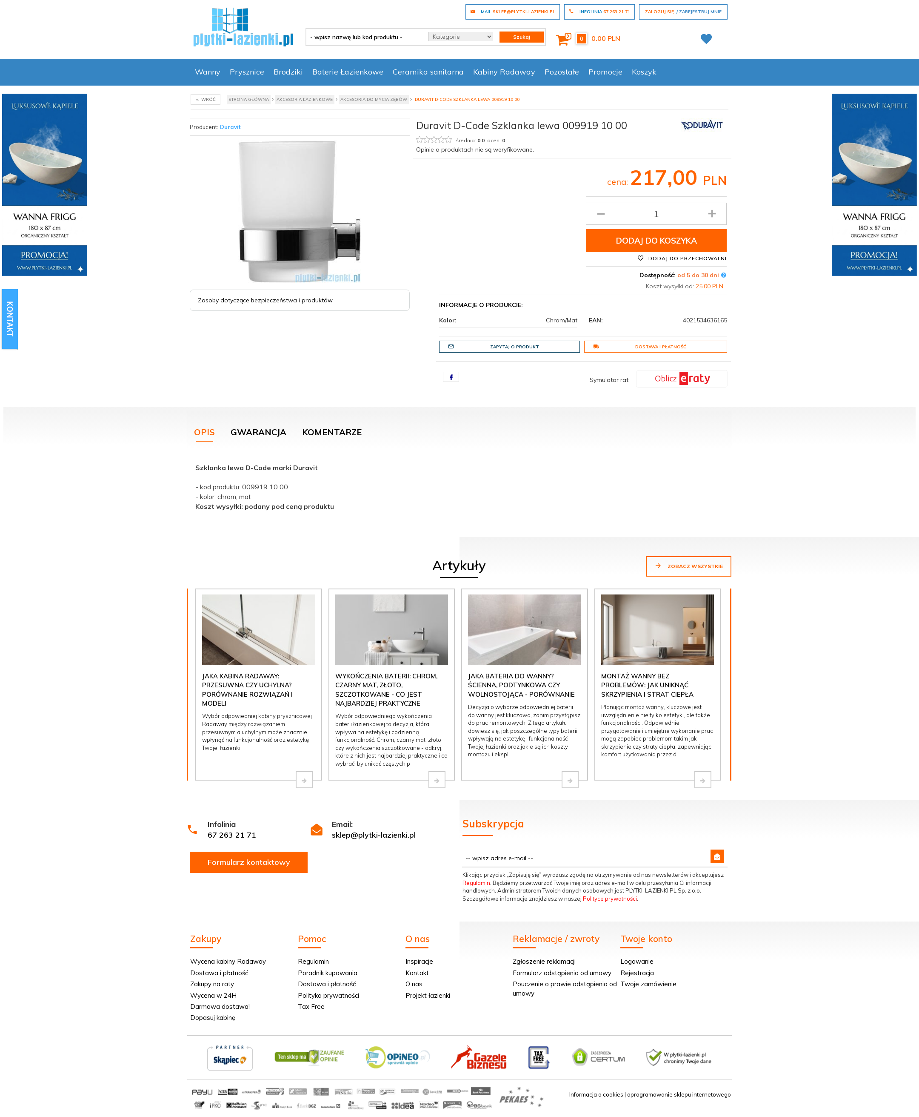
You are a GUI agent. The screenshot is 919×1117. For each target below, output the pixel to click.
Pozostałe (562, 72)
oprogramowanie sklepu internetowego (679, 1094)
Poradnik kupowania (327, 973)
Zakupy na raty (212, 984)
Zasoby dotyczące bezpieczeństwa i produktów (265, 300)
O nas (413, 984)
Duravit (230, 126)
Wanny (207, 72)
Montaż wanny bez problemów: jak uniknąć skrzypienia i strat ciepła (647, 685)
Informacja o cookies (596, 1094)
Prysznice (247, 72)
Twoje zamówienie (648, 984)
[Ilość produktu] (656, 213)
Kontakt (417, 973)
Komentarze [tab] (332, 432)
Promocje (605, 72)
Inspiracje (419, 961)
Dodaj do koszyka (656, 240)
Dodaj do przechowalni (682, 258)
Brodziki (288, 72)
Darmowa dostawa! (220, 1006)
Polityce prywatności (610, 898)
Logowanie (637, 961)
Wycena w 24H (213, 995)
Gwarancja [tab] (258, 432)
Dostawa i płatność (639, 347)
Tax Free (311, 1006)
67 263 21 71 (232, 835)
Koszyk (644, 72)
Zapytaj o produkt (493, 347)
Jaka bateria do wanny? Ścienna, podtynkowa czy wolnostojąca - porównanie (521, 685)
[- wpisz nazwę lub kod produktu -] (364, 37)
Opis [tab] (204, 432)
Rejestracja (637, 973)
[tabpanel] (459, 485)
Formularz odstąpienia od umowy (562, 973)
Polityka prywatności (328, 995)
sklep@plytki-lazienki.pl (374, 835)
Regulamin (476, 882)
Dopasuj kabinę (212, 1018)
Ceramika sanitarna (428, 72)
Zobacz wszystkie (688, 565)
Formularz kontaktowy (249, 862)
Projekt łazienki (427, 995)
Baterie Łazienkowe (347, 72)
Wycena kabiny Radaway (228, 961)
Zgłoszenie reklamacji (544, 961)
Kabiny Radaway (504, 72)
